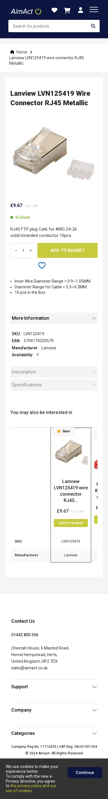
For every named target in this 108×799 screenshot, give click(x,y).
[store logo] (26, 10)
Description (24, 372)
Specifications (27, 385)
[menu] (94, 9)
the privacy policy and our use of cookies (31, 788)
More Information (30, 318)
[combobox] (54, 26)
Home (21, 52)
